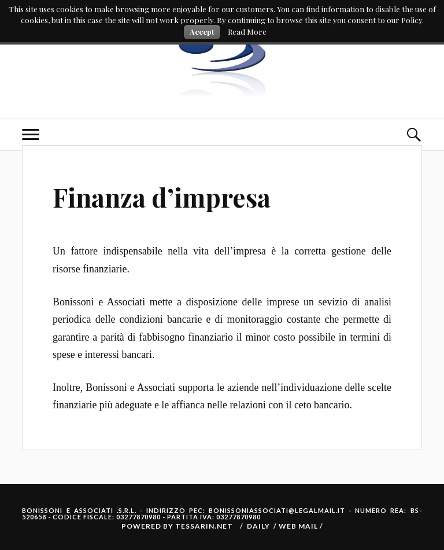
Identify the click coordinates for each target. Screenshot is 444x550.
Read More (247, 31)
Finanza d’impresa (162, 197)
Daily (258, 526)
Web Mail (299, 526)
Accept (202, 31)
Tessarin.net (204, 526)
